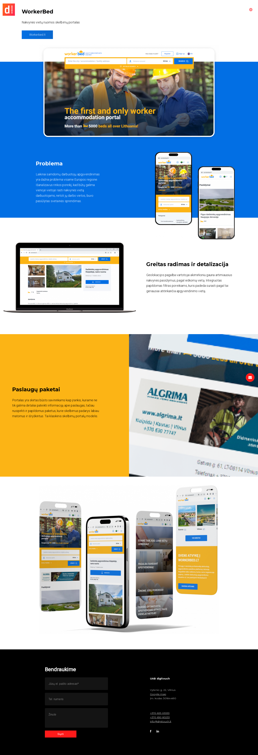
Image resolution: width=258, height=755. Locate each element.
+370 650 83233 (160, 717)
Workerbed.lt (37, 34)
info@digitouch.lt (160, 721)
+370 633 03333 (160, 713)
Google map (158, 694)
